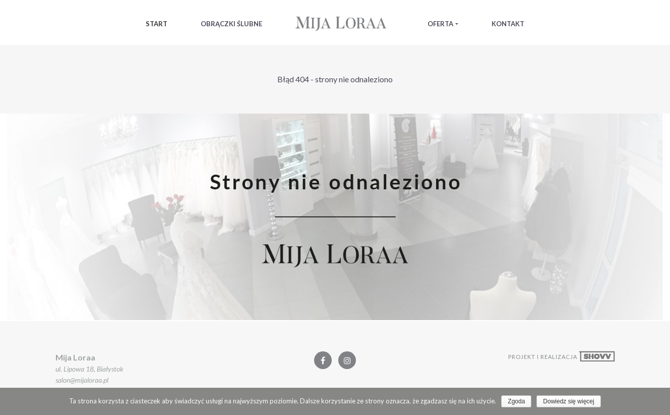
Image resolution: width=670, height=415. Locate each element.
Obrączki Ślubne (231, 24)
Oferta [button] (440, 24)
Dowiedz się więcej (568, 401)
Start (156, 24)
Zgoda (516, 401)
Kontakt (508, 24)
